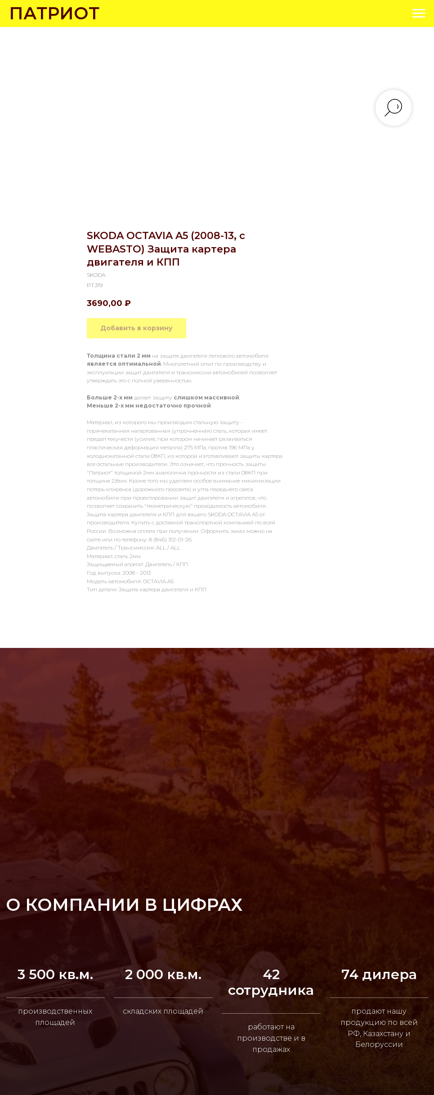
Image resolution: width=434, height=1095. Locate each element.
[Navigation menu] (418, 13)
